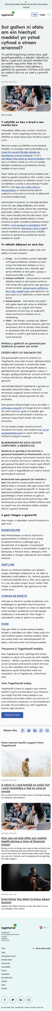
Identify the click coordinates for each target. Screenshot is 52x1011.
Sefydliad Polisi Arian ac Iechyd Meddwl (22, 158)
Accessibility (5, 967)
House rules (5, 963)
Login (42, 14)
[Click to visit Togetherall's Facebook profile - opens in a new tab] (4, 999)
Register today (12, 715)
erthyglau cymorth (11, 408)
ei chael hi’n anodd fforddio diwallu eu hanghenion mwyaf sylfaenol (24, 152)
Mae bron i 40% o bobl (33, 228)
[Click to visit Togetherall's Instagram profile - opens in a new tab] (28, 999)
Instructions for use (8, 956)
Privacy (4, 970)
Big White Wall (6, 978)
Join (35, 14)
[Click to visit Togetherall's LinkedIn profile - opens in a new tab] (20, 999)
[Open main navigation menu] (49, 14)
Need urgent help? (43, 948)
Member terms (6, 960)
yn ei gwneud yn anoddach (25, 225)
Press (3, 985)
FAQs (3, 952)
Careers (4, 981)
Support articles (9, 82)
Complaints (5, 974)
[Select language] (47, 927)
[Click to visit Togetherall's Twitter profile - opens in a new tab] (12, 999)
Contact (4, 988)
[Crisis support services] (26, 5)
